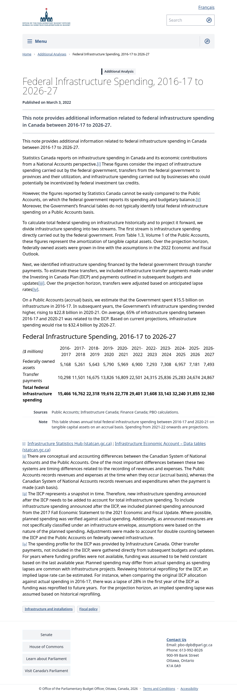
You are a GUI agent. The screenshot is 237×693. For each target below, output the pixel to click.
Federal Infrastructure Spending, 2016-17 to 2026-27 (111, 54)
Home (26, 54)
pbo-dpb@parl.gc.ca (195, 644)
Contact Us (176, 639)
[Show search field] (205, 41)
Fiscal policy (88, 609)
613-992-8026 (191, 650)
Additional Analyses (52, 54)
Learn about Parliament (46, 658)
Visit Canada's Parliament (46, 670)
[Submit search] (209, 20)
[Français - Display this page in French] (191, 7)
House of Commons (46, 646)
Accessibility (189, 689)
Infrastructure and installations (49, 609)
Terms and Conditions (159, 689)
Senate (46, 634)
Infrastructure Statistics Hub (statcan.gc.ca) (70, 443)
